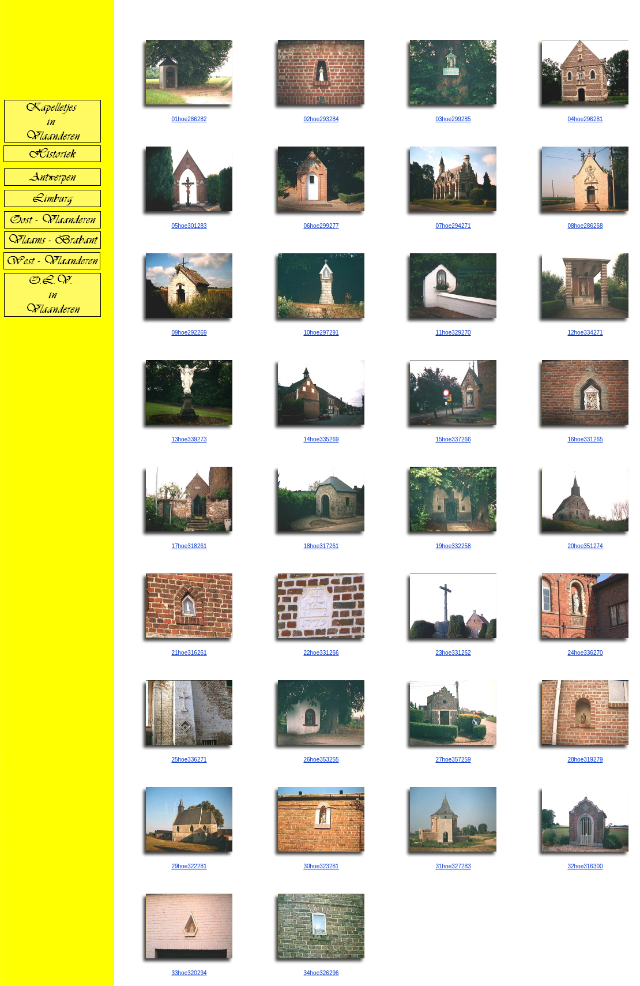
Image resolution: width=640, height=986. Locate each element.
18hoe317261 (320, 546)
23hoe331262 (452, 653)
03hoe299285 (452, 119)
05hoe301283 (188, 226)
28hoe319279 (585, 759)
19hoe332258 (452, 546)
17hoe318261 (188, 546)
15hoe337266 (452, 439)
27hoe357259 (452, 759)
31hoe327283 (452, 866)
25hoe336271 (188, 759)
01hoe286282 (188, 119)
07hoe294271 (452, 226)
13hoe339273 (188, 439)
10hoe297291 (320, 332)
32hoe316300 (585, 866)
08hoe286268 (585, 226)
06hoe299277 (320, 226)
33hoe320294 (188, 973)
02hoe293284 (320, 119)
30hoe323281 (320, 866)
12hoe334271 (585, 332)
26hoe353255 (320, 759)
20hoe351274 (585, 546)
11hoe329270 (452, 332)
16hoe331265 (585, 439)
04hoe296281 (585, 119)
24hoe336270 (585, 653)
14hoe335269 (320, 439)
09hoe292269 (188, 332)
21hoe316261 (188, 653)
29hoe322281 (188, 866)
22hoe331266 (320, 653)
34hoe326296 (320, 973)
